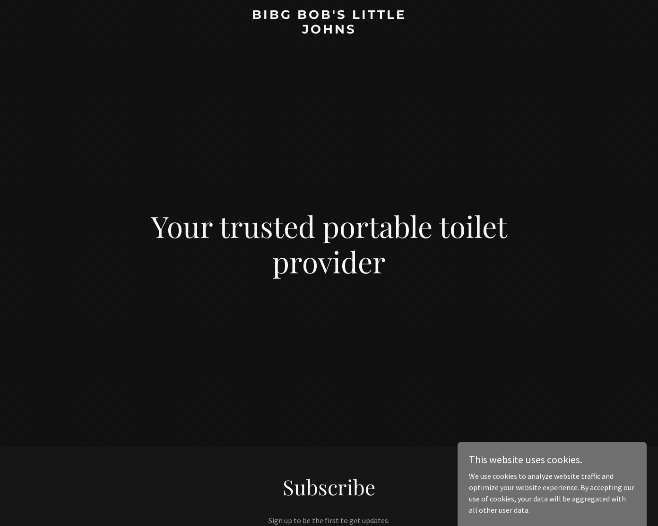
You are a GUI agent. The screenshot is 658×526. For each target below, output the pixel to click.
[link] (329, 30)
